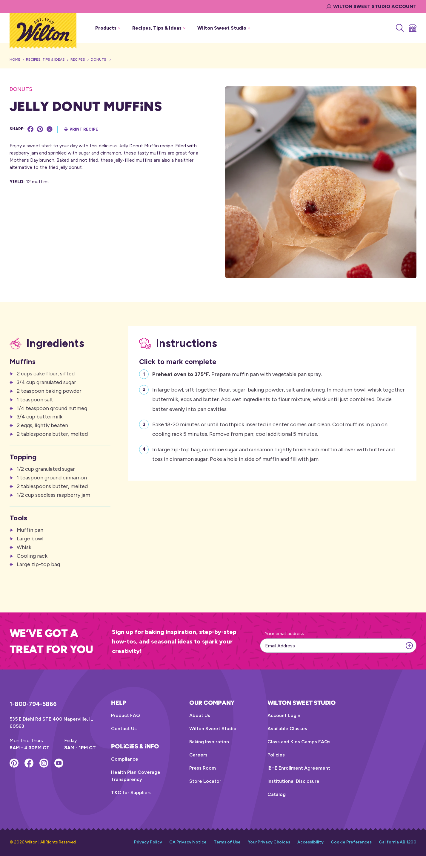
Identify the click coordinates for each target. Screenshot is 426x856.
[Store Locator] (412, 28)
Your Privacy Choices (269, 842)
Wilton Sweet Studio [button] (223, 28)
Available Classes (287, 728)
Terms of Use (227, 842)
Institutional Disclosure (293, 781)
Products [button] (107, 28)
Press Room (202, 768)
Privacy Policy (148, 842)
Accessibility (310, 842)
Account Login (283, 715)
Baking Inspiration (209, 742)
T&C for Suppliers (131, 792)
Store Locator (205, 781)
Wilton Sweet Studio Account (371, 6)
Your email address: (285, 633)
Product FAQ (125, 715)
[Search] (399, 28)
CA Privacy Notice (188, 842)
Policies (276, 755)
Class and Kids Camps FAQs (298, 742)
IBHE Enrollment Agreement (298, 768)
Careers (198, 755)
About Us (199, 715)
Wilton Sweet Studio (212, 728)
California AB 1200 (397, 842)
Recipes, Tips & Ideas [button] (158, 28)
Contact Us (124, 728)
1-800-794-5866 (33, 703)
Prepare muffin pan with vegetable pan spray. (237, 373)
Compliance (124, 759)
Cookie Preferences (351, 842)
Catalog (276, 794)
